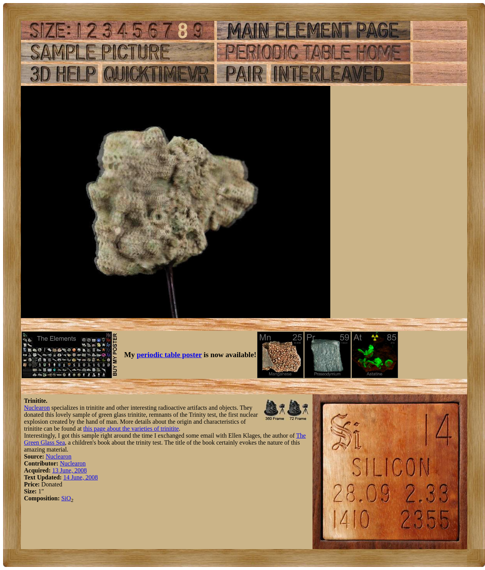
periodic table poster (169, 355)
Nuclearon (37, 407)
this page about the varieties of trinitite (131, 428)
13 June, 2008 (69, 470)
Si (63, 498)
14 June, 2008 (80, 477)
